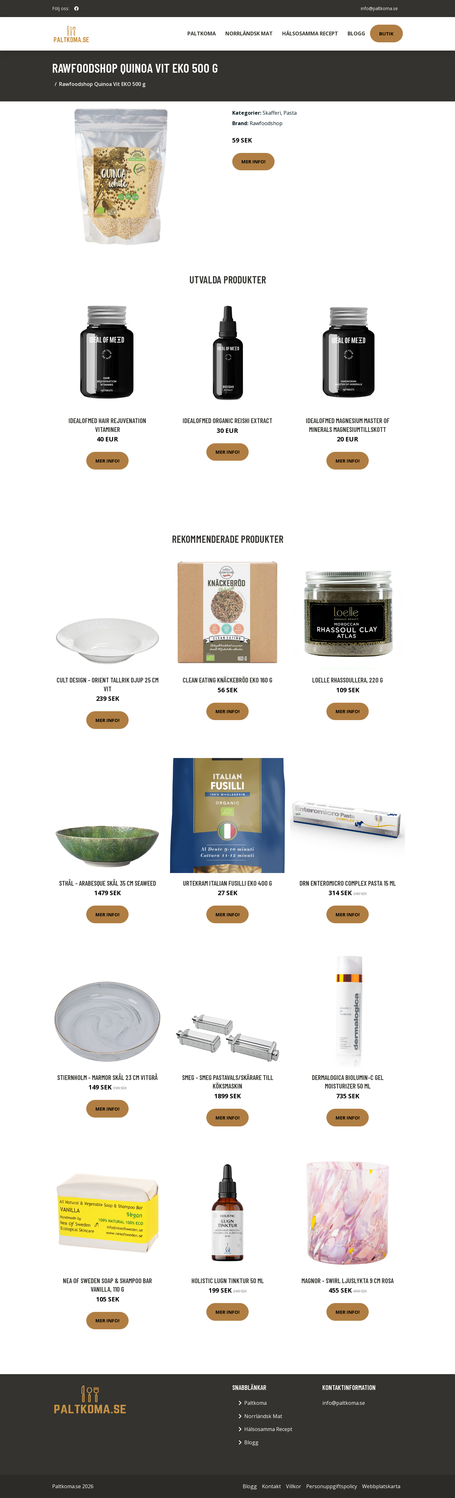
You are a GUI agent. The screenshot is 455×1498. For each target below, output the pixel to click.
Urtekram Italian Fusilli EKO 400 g (227, 883)
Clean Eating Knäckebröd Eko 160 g (227, 680)
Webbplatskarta (381, 1486)
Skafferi (272, 112)
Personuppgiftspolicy (331, 1486)
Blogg (356, 33)
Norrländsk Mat (249, 33)
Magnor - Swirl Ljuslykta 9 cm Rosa (347, 1280)
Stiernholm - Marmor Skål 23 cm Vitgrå (107, 1077)
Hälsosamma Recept (310, 33)
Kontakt (271, 1486)
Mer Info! (253, 161)
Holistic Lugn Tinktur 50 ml (227, 1280)
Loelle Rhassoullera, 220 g (347, 680)
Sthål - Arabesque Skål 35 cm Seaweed (107, 883)
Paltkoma (201, 33)
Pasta (290, 112)
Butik (386, 33)
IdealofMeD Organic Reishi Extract (227, 420)
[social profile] (76, 9)
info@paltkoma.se (379, 8)
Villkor (293, 1486)
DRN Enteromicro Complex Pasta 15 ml (348, 883)
